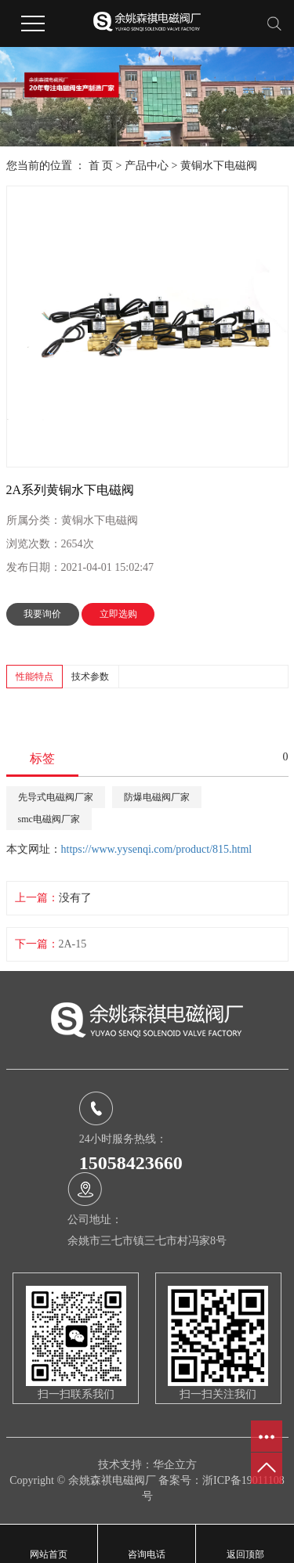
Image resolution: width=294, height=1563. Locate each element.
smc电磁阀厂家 (49, 819)
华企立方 (175, 1465)
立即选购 (118, 613)
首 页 (101, 165)
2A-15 (73, 944)
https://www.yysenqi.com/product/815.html (156, 849)
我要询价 (42, 613)
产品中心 (147, 165)
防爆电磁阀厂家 (157, 797)
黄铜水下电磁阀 (218, 165)
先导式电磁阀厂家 (55, 797)
